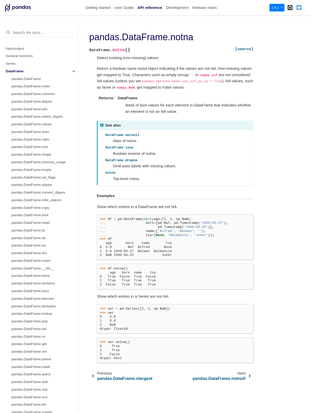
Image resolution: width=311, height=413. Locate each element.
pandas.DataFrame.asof (29, 285)
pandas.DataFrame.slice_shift (34, 300)
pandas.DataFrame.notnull (31, 72)
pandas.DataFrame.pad (29, 80)
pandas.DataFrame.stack (30, 164)
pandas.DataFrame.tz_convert (34, 353)
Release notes (204, 7)
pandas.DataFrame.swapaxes (34, 179)
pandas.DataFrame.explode (32, 194)
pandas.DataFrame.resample (33, 330)
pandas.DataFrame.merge (31, 262)
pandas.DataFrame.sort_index (34, 133)
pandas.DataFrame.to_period (33, 338)
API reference (149, 7)
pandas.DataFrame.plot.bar (32, 398)
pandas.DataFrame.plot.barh (33, 406)
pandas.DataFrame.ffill (28, 27)
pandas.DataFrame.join (29, 254)
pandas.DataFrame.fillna (30, 35)
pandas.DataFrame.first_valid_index (39, 315)
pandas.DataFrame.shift (29, 292)
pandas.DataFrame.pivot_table (35, 110)
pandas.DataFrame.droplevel (33, 95)
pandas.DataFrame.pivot (30, 103)
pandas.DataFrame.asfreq (31, 277)
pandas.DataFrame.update (32, 269)
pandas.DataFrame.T (27, 216)
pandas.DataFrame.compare (33, 247)
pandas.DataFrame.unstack (32, 171)
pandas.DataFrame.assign (31, 239)
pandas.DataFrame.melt (29, 186)
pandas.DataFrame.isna (29, 50)
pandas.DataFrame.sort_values (35, 126)
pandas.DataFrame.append (32, 231)
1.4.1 (275, 7)
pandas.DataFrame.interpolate (34, 42)
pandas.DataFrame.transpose (34, 224)
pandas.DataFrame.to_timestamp (36, 345)
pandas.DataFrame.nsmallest (33, 148)
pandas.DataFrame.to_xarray (33, 209)
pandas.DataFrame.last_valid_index (38, 323)
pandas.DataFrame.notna (32, 65)
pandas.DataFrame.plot (29, 383)
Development (177, 7)
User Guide (124, 7)
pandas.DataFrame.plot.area (33, 391)
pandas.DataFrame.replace (32, 88)
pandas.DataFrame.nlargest (32, 141)
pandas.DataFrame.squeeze (33, 201)
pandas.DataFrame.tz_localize (34, 360)
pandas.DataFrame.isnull (30, 57)
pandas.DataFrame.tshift (30, 307)
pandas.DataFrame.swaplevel (34, 156)
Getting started (97, 7)
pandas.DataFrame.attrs (30, 376)
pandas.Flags (21, 368)
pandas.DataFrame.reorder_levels (37, 118)
